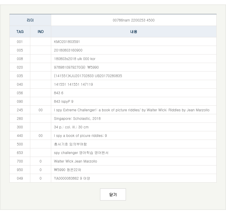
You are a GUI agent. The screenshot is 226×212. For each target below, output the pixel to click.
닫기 (113, 194)
